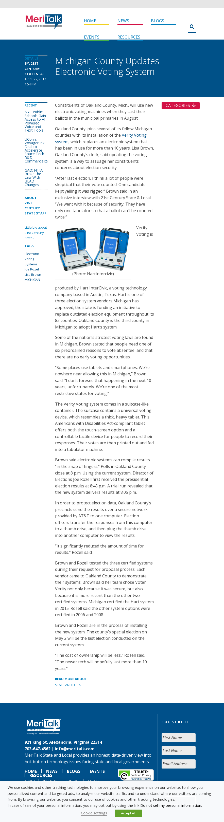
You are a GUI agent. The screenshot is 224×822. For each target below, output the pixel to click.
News (123, 21)
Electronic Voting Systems (32, 258)
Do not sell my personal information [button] (170, 805)
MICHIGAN (32, 279)
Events (91, 37)
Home (90, 21)
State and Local (68, 685)
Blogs (157, 21)
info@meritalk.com (75, 749)
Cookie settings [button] (94, 812)
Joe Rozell (32, 269)
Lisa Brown (33, 274)
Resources (128, 37)
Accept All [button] (128, 813)
